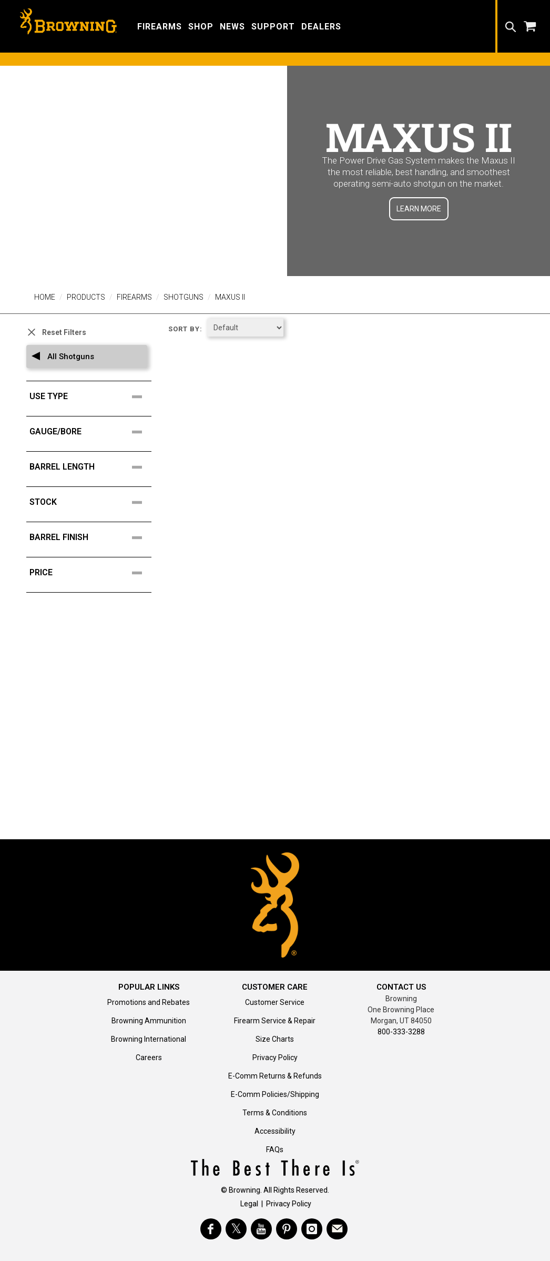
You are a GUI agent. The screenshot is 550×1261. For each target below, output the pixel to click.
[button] (160, 26)
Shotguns (183, 297)
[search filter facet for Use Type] (92, 396)
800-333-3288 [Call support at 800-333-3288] (401, 1032)
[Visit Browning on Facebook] (210, 1228)
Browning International (148, 1039)
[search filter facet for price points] (92, 572)
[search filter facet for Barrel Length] (92, 467)
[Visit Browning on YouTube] (261, 1228)
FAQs (274, 1149)
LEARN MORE (418, 209)
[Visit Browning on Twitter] (236, 1228)
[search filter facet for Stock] (92, 502)
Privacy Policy (275, 1057)
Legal (249, 1203)
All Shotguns (69, 356)
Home (44, 297)
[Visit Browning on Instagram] (311, 1228)
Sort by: (185, 329)
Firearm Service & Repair (274, 1020)
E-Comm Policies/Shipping (275, 1094)
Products (86, 297)
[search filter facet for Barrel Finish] (92, 537)
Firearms (134, 297)
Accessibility (275, 1131)
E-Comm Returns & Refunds (275, 1076)
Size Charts (275, 1039)
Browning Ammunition (148, 1020)
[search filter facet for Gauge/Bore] (92, 432)
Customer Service (274, 1002)
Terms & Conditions (274, 1113)
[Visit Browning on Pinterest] (286, 1228)
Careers (149, 1057)
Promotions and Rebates (148, 1002)
